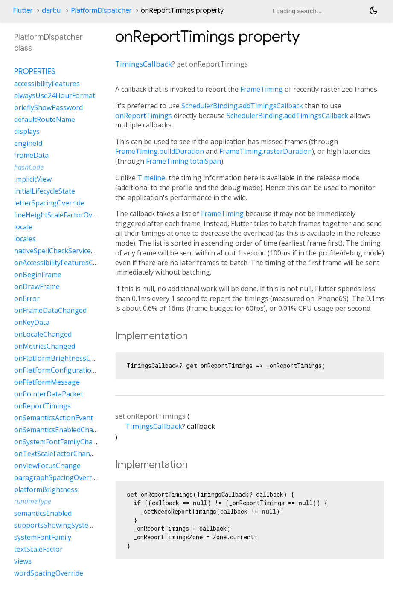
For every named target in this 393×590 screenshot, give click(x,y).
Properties (34, 71)
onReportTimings (143, 115)
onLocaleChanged (43, 334)
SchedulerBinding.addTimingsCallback (242, 105)
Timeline (151, 177)
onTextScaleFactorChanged (58, 453)
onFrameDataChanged (50, 310)
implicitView (33, 179)
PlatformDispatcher (101, 10)
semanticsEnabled (43, 513)
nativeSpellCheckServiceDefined (65, 250)
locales (25, 238)
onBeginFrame (37, 274)
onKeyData (31, 322)
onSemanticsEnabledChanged (61, 429)
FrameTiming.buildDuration (159, 151)
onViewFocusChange (47, 465)
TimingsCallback (143, 64)
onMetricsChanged (44, 346)
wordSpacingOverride (48, 573)
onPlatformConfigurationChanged (69, 370)
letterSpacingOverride (49, 203)
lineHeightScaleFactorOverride (62, 215)
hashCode (29, 167)
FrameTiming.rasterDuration (265, 151)
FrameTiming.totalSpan (183, 161)
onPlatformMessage (47, 382)
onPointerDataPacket (48, 394)
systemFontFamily (42, 537)
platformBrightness (46, 489)
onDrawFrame (37, 286)
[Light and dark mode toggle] (373, 10)
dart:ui (52, 10)
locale (23, 226)
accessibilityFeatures (47, 83)
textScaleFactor (38, 549)
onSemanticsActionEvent (53, 417)
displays (27, 131)
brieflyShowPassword (48, 107)
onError (27, 298)
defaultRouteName (44, 119)
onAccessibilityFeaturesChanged (65, 262)
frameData (31, 155)
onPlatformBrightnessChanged (64, 358)
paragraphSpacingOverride (58, 477)
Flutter (23, 10)
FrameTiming (261, 89)
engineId (28, 143)
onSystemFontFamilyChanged (61, 441)
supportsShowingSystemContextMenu (76, 525)
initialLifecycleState (44, 191)
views (23, 561)
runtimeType (32, 501)
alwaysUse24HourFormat (54, 95)
